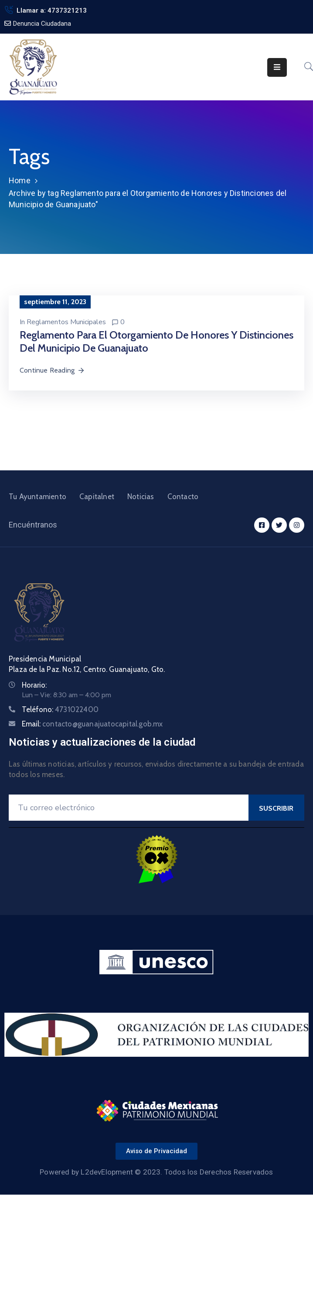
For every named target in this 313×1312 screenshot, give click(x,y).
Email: (92, 723)
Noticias (140, 496)
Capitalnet (96, 496)
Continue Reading (52, 370)
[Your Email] (128, 808)
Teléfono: (60, 709)
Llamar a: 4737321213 (52, 10)
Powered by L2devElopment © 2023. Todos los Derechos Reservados (156, 1172)
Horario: (34, 685)
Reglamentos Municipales (66, 322)
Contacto (183, 496)
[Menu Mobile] (277, 67)
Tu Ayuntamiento (37, 496)
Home (20, 180)
